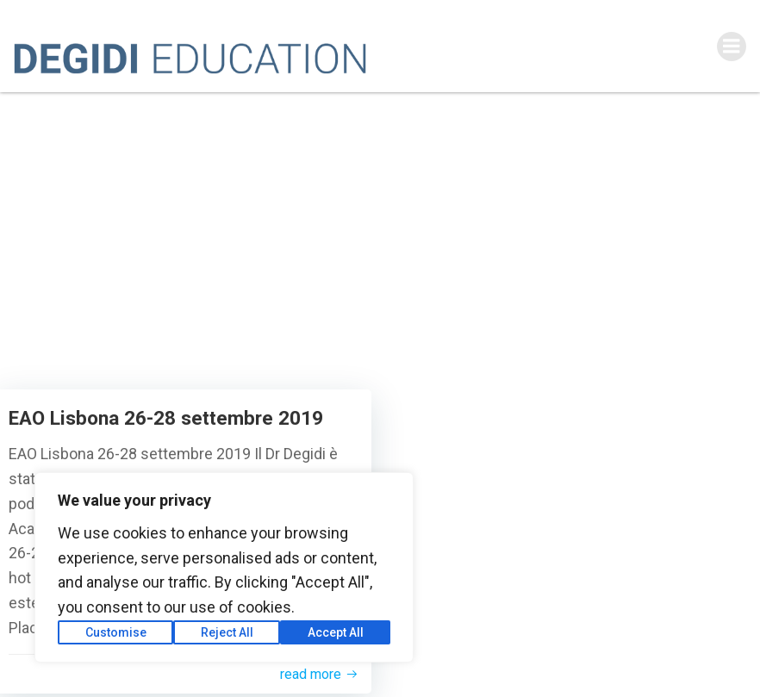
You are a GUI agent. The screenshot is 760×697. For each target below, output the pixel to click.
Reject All (227, 632)
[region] (224, 567)
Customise (115, 632)
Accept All (336, 632)
